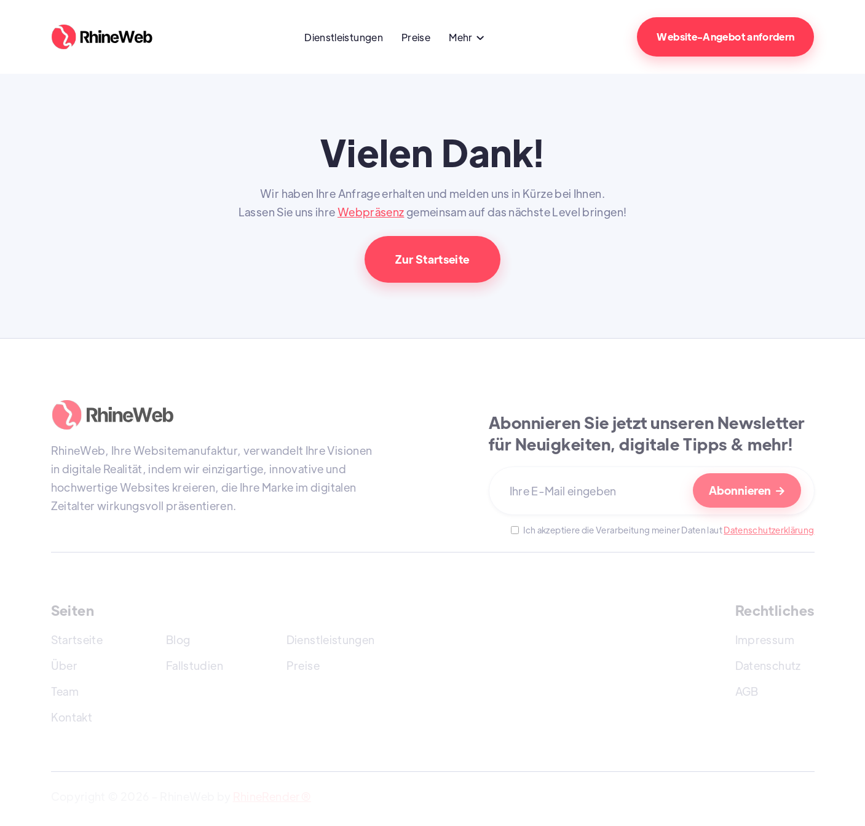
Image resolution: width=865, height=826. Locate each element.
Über (64, 665)
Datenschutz (768, 665)
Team (65, 691)
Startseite (77, 639)
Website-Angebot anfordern (725, 36)
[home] (111, 37)
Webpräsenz (371, 212)
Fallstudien (194, 665)
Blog (178, 639)
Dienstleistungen (343, 37)
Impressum (764, 639)
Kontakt (72, 717)
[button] (467, 38)
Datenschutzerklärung (769, 529)
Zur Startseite (432, 259)
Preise (415, 37)
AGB (747, 691)
